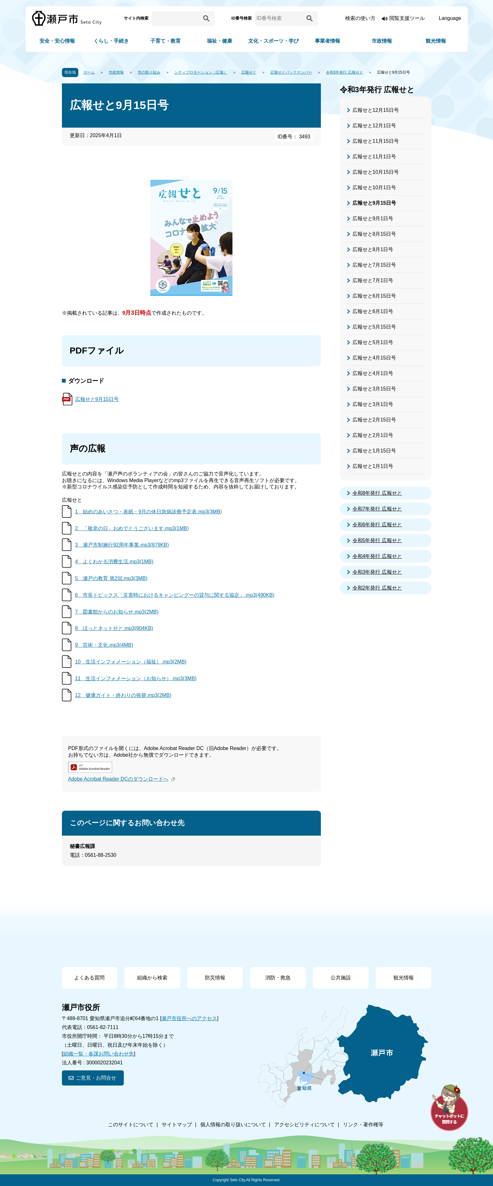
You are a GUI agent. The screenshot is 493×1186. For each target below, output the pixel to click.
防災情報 (215, 977)
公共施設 (341, 977)
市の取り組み (149, 72)
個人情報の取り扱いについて (233, 1124)
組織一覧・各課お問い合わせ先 (98, 1053)
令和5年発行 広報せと (377, 540)
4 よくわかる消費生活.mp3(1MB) (114, 561)
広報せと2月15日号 (374, 419)
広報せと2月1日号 (373, 435)
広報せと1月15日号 (374, 450)
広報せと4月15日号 (374, 357)
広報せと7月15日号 (374, 265)
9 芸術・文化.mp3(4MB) (104, 645)
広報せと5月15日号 (374, 327)
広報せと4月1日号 (373, 373)
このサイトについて (130, 1124)
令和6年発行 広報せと (377, 524)
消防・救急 (278, 977)
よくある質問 (89, 977)
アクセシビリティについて (304, 1124)
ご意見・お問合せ (96, 1077)
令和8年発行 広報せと (377, 493)
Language (450, 18)
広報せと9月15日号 (97, 399)
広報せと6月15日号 (374, 296)
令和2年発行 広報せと (377, 587)
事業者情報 (327, 41)
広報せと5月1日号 (373, 342)
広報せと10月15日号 (375, 172)
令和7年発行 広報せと (377, 508)
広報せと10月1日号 (374, 187)
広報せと (248, 72)
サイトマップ (177, 1124)
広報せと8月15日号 (374, 234)
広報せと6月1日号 (373, 311)
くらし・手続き (111, 41)
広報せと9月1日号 (373, 218)
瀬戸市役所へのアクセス (189, 1018)
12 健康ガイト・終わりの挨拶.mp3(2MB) (123, 695)
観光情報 (436, 41)
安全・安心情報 (57, 41)
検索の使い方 (360, 18)
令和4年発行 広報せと (377, 556)
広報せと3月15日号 (374, 388)
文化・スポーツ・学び (273, 41)
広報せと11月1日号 (374, 156)
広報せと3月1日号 (373, 404)
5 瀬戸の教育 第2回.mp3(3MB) (111, 578)
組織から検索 (152, 977)
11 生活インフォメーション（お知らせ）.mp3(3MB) (136, 678)
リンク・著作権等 (363, 1124)
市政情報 (382, 41)
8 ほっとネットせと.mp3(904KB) (114, 628)
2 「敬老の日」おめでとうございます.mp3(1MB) (132, 528)
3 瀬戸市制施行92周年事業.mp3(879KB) (122, 545)
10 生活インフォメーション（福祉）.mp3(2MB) (131, 661)
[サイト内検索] (176, 18)
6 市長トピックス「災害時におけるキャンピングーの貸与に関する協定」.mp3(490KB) (174, 595)
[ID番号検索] (279, 18)
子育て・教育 (165, 41)
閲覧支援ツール (407, 18)
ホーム (89, 72)
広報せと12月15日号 (375, 110)
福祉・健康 (219, 41)
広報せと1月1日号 (373, 466)
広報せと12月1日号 (374, 125)
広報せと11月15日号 (375, 141)
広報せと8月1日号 (373, 249)
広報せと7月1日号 (373, 280)
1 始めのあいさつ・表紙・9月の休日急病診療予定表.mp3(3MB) (148, 511)
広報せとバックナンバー (291, 72)
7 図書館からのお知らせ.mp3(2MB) (117, 611)
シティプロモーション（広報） (200, 72)
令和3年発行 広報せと (344, 72)
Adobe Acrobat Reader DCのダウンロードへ (122, 779)
